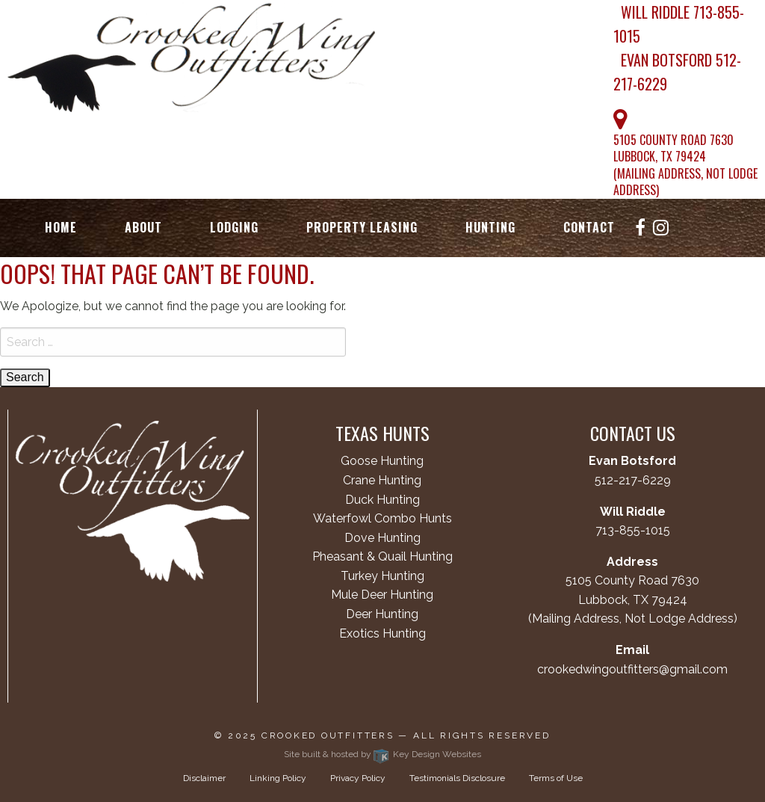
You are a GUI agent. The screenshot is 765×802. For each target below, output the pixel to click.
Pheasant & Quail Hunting (382, 556)
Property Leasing (362, 228)
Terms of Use (556, 778)
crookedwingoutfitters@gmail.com (632, 669)
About (143, 228)
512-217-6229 (633, 480)
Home (61, 228)
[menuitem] (61, 228)
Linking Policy (278, 778)
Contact (589, 228)
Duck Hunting (382, 500)
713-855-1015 (632, 530)
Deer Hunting (382, 614)
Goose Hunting (382, 461)
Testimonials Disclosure (457, 778)
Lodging (234, 228)
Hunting (490, 228)
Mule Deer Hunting (382, 594)
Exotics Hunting (382, 633)
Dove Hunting (382, 538)
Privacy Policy (357, 778)
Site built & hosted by (382, 754)
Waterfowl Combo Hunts (382, 518)
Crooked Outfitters (327, 735)
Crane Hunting (382, 480)
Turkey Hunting (382, 576)
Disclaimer (204, 778)
